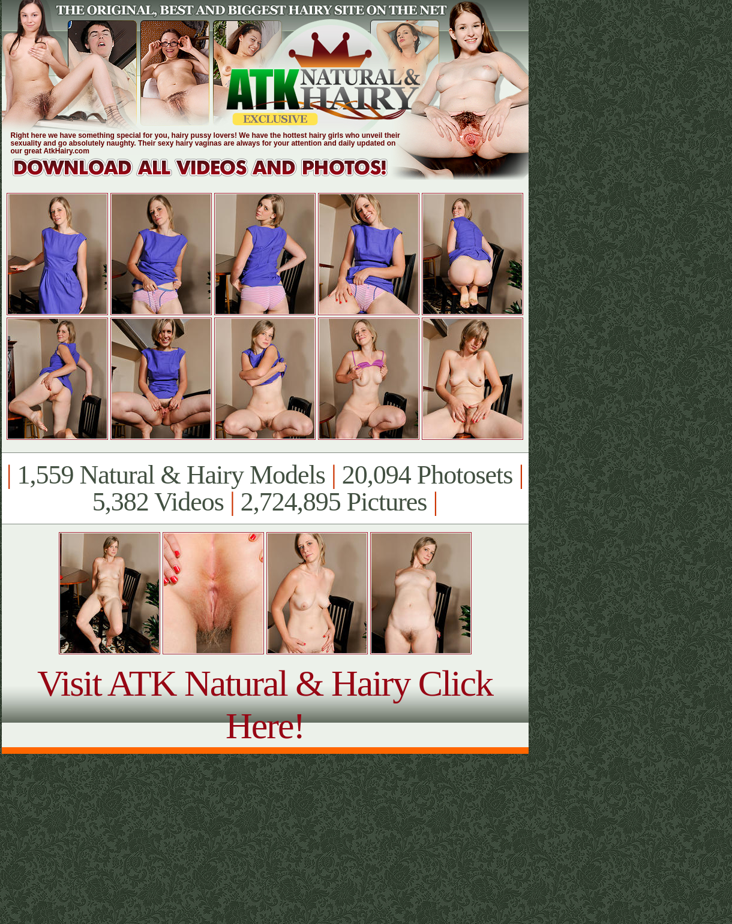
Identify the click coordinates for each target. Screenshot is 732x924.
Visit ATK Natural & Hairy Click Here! (265, 704)
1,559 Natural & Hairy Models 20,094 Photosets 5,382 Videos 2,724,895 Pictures (265, 488)
